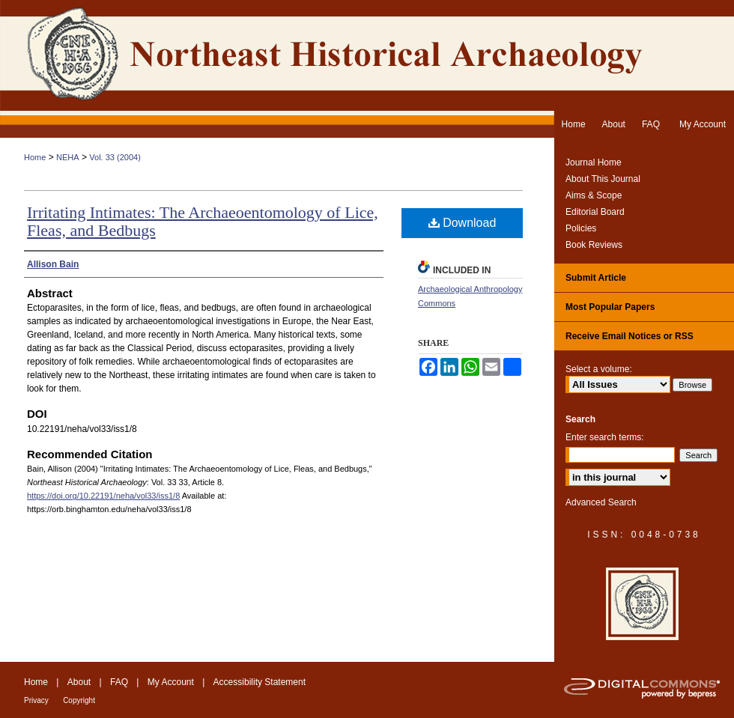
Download (462, 222)
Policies (580, 228)
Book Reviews (593, 245)
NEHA (67, 157)
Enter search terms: (604, 437)
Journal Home (593, 162)
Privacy (36, 700)
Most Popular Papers (610, 307)
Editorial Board (595, 212)
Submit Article (595, 278)
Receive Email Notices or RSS (629, 336)
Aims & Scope (593, 195)
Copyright (79, 700)
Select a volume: (598, 369)
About (79, 682)
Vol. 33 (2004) (115, 157)
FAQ (119, 682)
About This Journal (602, 179)
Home (35, 157)
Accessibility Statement (259, 682)
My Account (171, 682)
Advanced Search (601, 502)
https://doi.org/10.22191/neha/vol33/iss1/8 (103, 495)
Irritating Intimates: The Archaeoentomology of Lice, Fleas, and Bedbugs (202, 221)
